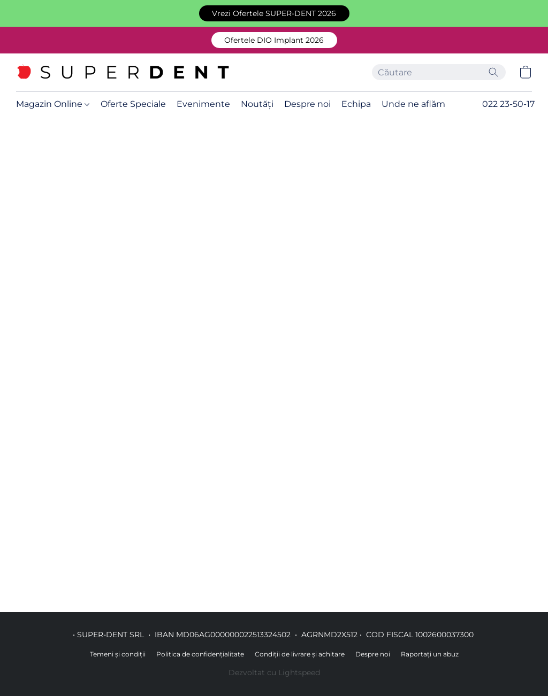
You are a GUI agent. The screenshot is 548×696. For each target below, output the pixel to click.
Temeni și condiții (118, 654)
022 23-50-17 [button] (508, 104)
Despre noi (307, 104)
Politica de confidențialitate (200, 654)
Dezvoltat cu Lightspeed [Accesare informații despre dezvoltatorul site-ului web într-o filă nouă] (274, 672)
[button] (274, 13)
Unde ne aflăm (413, 104)
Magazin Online (52, 104)
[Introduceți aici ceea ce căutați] (439, 72)
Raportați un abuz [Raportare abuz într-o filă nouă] (430, 654)
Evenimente (203, 104)
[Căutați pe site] (493, 72)
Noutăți (257, 104)
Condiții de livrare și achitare (300, 654)
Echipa (356, 104)
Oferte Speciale (133, 104)
